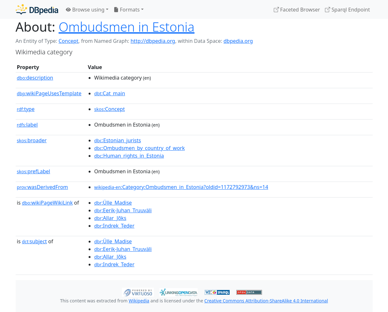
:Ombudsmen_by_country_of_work (139, 148)
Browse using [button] (85, 9)
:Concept (109, 109)
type (26, 109)
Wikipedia (139, 301)
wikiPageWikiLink (47, 202)
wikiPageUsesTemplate (49, 93)
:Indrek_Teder (114, 225)
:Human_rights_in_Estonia (129, 155)
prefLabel (33, 171)
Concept (68, 40)
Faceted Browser (297, 9)
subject (34, 241)
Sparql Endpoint (347, 9)
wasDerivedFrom (42, 187)
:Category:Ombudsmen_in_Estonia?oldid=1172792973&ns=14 (181, 187)
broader (32, 140)
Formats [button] (127, 9)
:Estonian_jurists (117, 140)
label (27, 124)
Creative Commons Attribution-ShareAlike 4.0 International (266, 301)
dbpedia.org (238, 40)
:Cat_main (109, 93)
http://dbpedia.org (153, 40)
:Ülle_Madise (113, 202)
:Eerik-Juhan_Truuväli (123, 210)
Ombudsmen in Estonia (126, 26)
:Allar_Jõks (110, 218)
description (35, 77)
